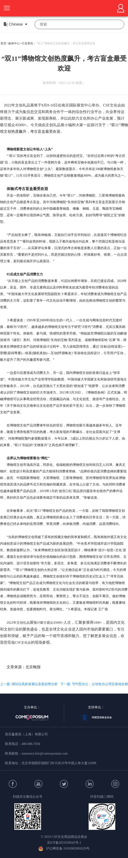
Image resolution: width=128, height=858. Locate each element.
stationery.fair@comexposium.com (44, 753)
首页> (4, 43)
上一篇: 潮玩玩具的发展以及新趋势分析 (29, 684)
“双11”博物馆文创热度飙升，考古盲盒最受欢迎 (65, 43)
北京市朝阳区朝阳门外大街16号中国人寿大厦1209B (58, 763)
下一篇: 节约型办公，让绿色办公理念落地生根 (94, 684)
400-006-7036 (30, 744)
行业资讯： (29, 43)
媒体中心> (14, 43)
